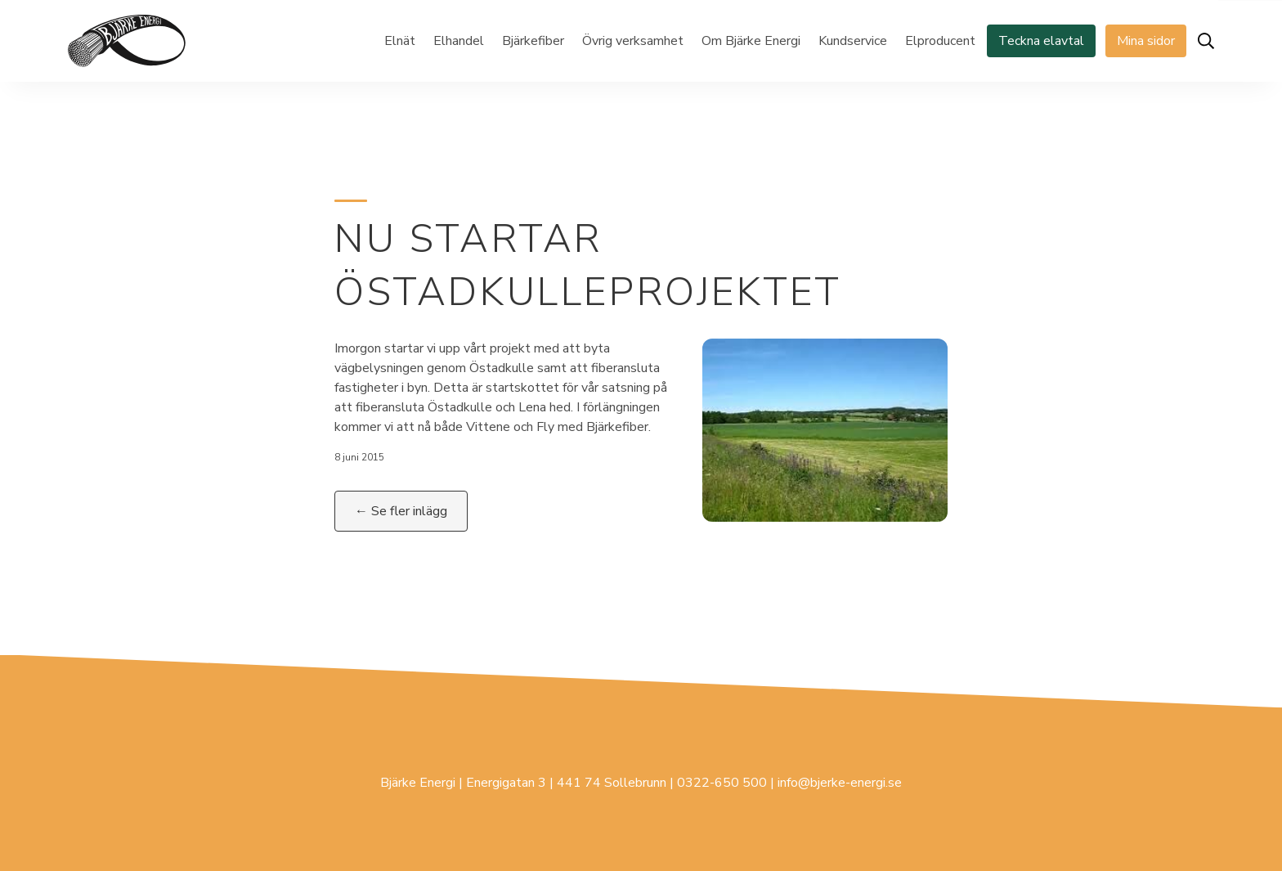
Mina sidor (1146, 41)
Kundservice (852, 41)
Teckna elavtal (1041, 41)
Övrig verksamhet (633, 41)
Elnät (399, 41)
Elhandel (458, 41)
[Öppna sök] (1206, 41)
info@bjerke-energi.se (840, 783)
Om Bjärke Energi (751, 41)
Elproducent (940, 41)
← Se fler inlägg (401, 511)
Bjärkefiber (533, 41)
